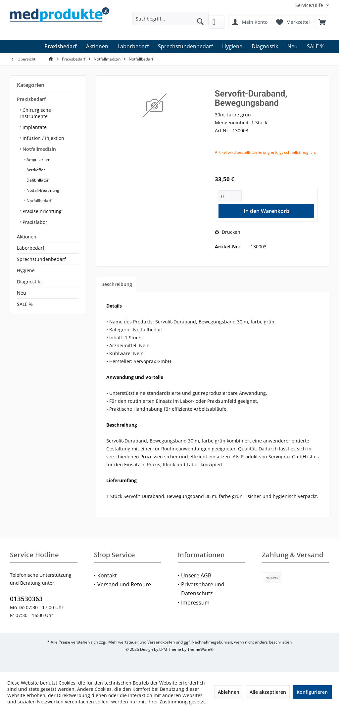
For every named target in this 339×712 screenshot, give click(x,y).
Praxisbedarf (31, 99)
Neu (21, 293)
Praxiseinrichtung (41, 211)
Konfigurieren (312, 692)
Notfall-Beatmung (42, 190)
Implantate (34, 127)
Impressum (195, 602)
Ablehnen (228, 692)
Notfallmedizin (38, 149)
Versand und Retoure (124, 584)
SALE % (25, 304)
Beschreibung (116, 284)
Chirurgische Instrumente (35, 113)
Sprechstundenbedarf (41, 259)
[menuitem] (309, 5)
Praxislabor (34, 222)
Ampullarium (37, 159)
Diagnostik (28, 281)
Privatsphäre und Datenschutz (202, 589)
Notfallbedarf (38, 200)
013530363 (26, 599)
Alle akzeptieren (268, 692)
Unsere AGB (196, 575)
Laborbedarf (30, 248)
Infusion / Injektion (42, 138)
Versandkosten (161, 642)
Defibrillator (37, 180)
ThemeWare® (200, 649)
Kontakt (107, 575)
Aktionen (26, 236)
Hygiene (26, 270)
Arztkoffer (35, 170)
